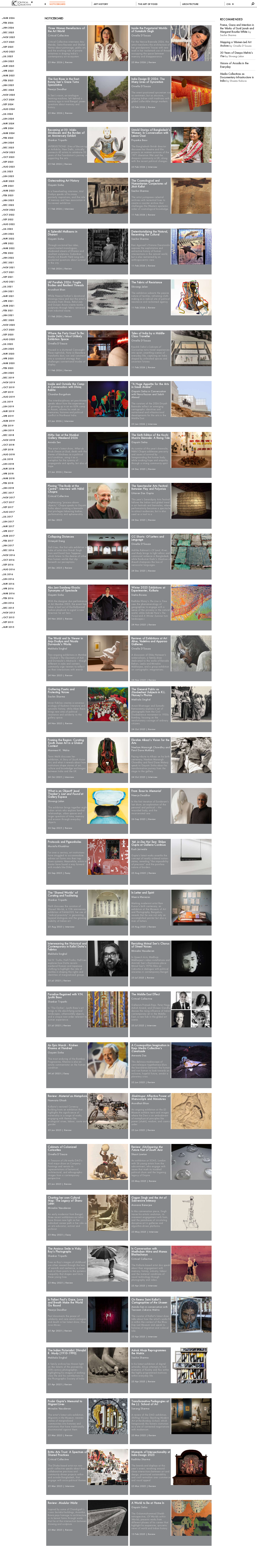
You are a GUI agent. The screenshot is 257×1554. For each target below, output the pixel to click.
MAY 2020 (8, 353)
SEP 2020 (8, 334)
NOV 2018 (9, 440)
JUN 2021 (8, 291)
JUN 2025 (8, 61)
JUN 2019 (8, 406)
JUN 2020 (8, 348)
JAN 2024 (8, 142)
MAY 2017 (8, 526)
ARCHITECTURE (190, 4)
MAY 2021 (8, 296)
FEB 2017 (8, 540)
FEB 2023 (8, 195)
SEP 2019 (8, 392)
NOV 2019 (9, 382)
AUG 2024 (9, 109)
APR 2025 (8, 70)
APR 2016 (8, 588)
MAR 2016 (8, 593)
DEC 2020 (8, 320)
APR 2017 (8, 531)
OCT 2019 (8, 387)
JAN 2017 (8, 545)
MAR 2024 (8, 133)
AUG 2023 (9, 166)
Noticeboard (54, 18)
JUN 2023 (8, 176)
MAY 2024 (8, 123)
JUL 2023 (8, 171)
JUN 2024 (8, 118)
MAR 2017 (8, 535)
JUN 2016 (8, 579)
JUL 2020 (8, 344)
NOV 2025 (9, 37)
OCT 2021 (8, 272)
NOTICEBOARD (57, 4)
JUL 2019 (8, 401)
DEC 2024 (8, 90)
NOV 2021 (9, 267)
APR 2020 (8, 358)
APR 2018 (8, 473)
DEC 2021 (8, 262)
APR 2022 (8, 243)
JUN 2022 (8, 234)
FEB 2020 (8, 368)
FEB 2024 (8, 138)
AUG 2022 (9, 224)
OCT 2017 (8, 502)
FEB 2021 (8, 310)
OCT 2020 (8, 329)
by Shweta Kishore (237, 77)
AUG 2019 (9, 396)
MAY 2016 (8, 583)
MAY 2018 (8, 468)
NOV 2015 (9, 612)
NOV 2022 (9, 209)
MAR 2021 (8, 305)
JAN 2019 (8, 430)
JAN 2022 (8, 257)
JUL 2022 (8, 229)
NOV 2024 (9, 95)
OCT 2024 (8, 99)
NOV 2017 (9, 497)
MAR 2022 (8, 248)
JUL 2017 (8, 516)
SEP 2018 (8, 449)
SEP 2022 (8, 219)
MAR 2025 (8, 75)
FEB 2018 (8, 483)
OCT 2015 (8, 617)
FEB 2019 (8, 425)
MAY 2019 (8, 411)
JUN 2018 (8, 464)
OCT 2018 (8, 444)
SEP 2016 (8, 564)
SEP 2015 (8, 622)
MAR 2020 (8, 363)
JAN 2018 (8, 488)
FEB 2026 (8, 22)
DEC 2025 (8, 32)
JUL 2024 (8, 114)
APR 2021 (8, 301)
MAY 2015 (8, 627)
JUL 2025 (8, 56)
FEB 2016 (8, 598)
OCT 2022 (8, 214)
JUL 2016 (8, 574)
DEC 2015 (8, 608)
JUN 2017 (8, 521)
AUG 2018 (9, 454)
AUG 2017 (9, 512)
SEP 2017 (8, 507)
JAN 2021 (8, 315)
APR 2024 (8, 128)
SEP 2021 (8, 277)
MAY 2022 (8, 238)
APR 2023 (8, 186)
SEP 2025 (8, 47)
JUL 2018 (8, 459)
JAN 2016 (8, 603)
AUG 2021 (9, 281)
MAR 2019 (8, 421)
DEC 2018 (8, 435)
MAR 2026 (8, 18)
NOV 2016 (9, 555)
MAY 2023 (8, 181)
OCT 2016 (8, 560)
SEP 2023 (8, 161)
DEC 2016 (8, 550)
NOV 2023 (9, 152)
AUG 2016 (9, 569)
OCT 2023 (8, 157)
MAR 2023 (8, 190)
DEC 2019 (8, 377)
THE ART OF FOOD (148, 4)
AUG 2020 (9, 339)
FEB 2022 (8, 253)
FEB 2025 (8, 80)
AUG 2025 (9, 51)
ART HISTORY (101, 4)
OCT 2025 (8, 42)
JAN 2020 (8, 373)
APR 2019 (8, 416)
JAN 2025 (8, 85)
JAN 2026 (8, 27)
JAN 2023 (8, 200)
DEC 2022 (8, 205)
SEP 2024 (8, 104)
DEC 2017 (8, 492)
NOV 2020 (9, 325)
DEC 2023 (8, 147)
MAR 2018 (8, 478)
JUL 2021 (8, 286)
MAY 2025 (8, 66)
